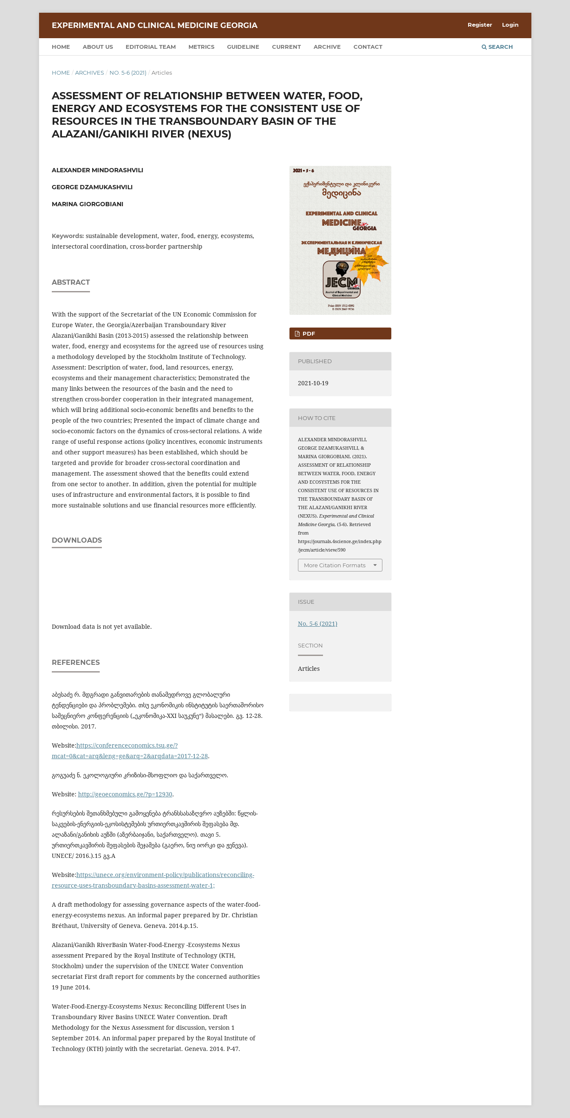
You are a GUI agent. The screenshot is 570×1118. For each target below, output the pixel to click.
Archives (89, 72)
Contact (368, 46)
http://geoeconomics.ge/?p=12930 (125, 794)
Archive (327, 46)
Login (510, 24)
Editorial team (151, 46)
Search (497, 46)
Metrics (201, 46)
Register (480, 24)
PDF (308, 333)
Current (286, 46)
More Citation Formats (334, 565)
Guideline (243, 46)
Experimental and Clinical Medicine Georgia (155, 25)
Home (61, 46)
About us (98, 46)
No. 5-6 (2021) (128, 72)
